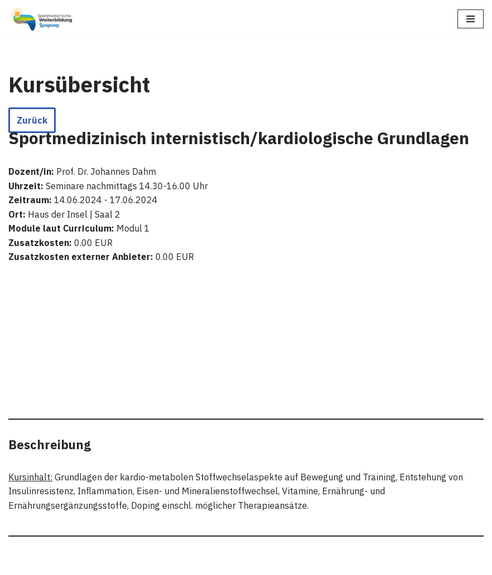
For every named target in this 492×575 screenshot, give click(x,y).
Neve (188, 563)
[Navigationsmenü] (470, 18)
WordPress (293, 563)
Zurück (32, 120)
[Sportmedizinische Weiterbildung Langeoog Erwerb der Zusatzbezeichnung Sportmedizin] (41, 19)
